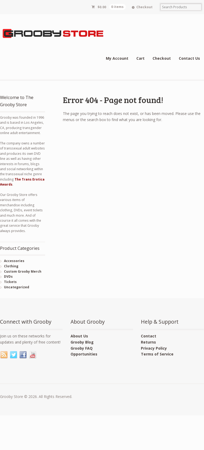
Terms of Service (157, 354)
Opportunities (84, 354)
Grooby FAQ (82, 348)
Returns (148, 342)
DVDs (8, 276)
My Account (117, 58)
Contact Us (189, 58)
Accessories (14, 261)
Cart (140, 58)
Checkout (144, 7)
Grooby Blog (82, 342)
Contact (148, 335)
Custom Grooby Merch (22, 271)
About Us (79, 335)
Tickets (10, 282)
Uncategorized (16, 287)
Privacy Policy (154, 348)
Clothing (11, 266)
